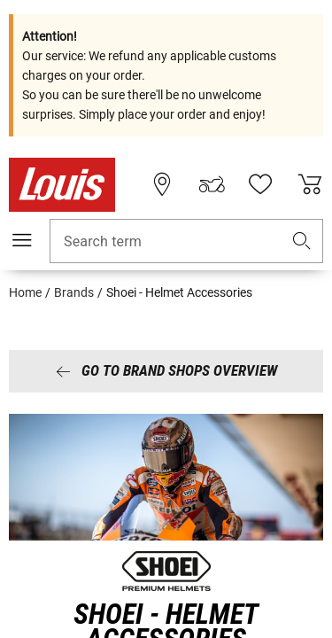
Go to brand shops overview (166, 370)
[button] (302, 241)
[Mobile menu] (22, 240)
